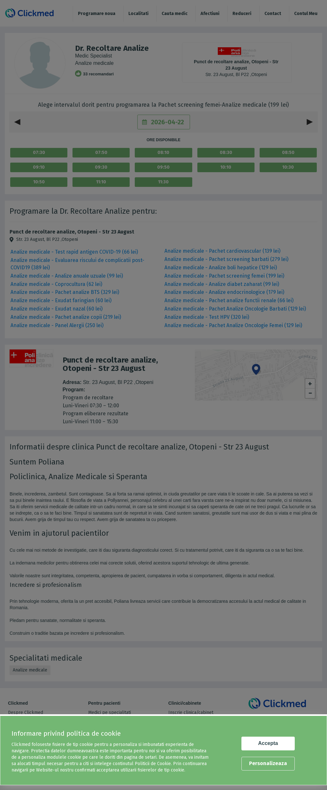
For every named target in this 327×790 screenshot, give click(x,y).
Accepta (268, 743)
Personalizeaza (268, 763)
